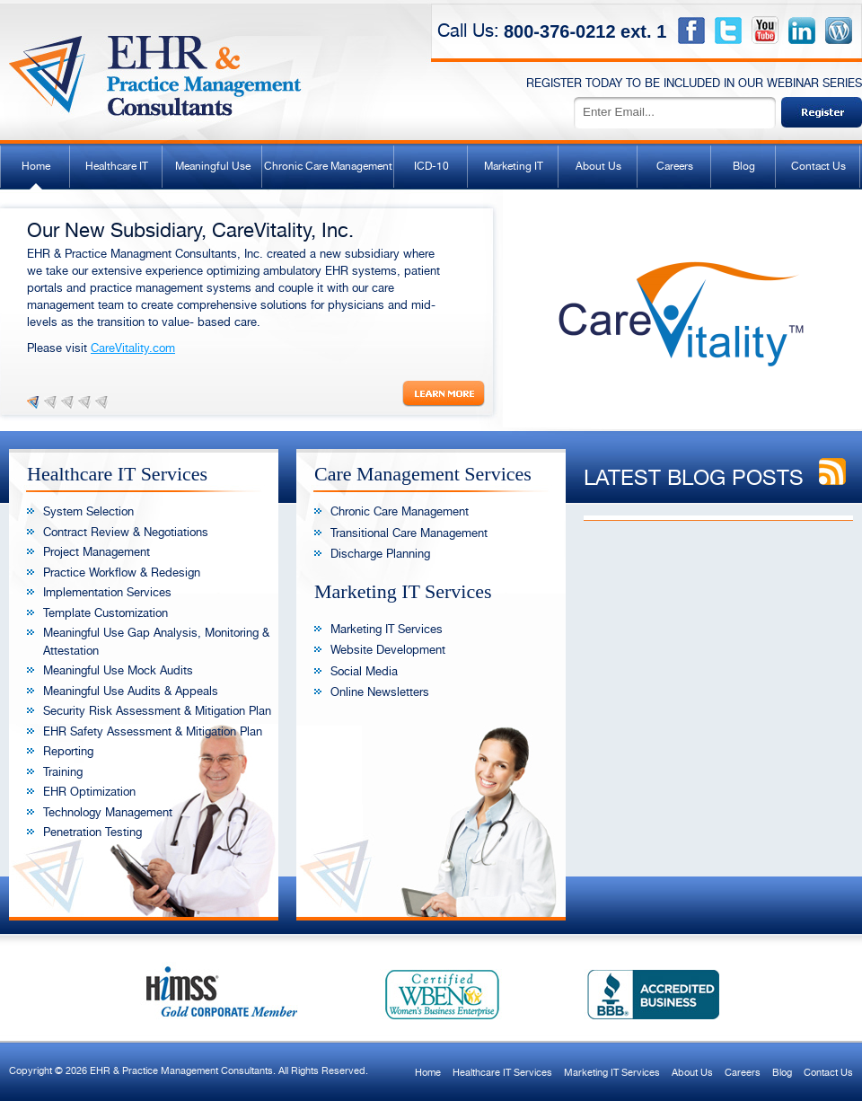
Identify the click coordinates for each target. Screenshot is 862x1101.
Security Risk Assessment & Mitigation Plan (157, 711)
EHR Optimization (89, 791)
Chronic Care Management (328, 166)
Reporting (68, 751)
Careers (674, 166)
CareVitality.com (133, 348)
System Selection (88, 511)
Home (36, 166)
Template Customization (105, 613)
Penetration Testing (92, 832)
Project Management (96, 552)
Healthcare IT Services (502, 1073)
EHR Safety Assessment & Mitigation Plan (152, 731)
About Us (598, 166)
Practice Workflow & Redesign (121, 572)
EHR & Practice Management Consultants (156, 67)
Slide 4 (84, 402)
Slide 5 (101, 402)
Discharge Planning (380, 553)
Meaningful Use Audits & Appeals (130, 691)
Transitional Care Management (409, 533)
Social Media (364, 671)
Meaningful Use (213, 166)
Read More (443, 394)
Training (63, 772)
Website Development (387, 649)
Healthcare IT (116, 166)
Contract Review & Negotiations (125, 532)
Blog (744, 166)
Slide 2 (50, 402)
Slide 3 (67, 402)
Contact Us (818, 166)
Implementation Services (107, 592)
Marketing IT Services (386, 629)
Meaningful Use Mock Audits (118, 670)
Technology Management (107, 812)
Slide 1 (33, 402)
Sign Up (821, 112)
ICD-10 (431, 166)
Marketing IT (513, 166)
